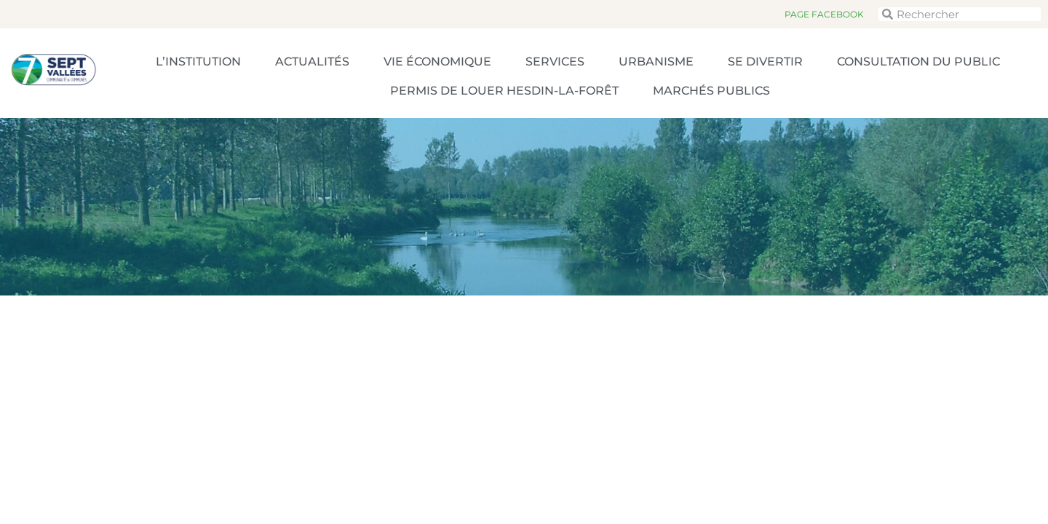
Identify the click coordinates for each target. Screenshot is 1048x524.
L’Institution (198, 61)
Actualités (312, 61)
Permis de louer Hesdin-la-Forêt (504, 91)
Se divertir (765, 61)
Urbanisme (656, 61)
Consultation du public (918, 61)
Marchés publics (711, 91)
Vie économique (437, 61)
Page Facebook (824, 14)
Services (554, 61)
